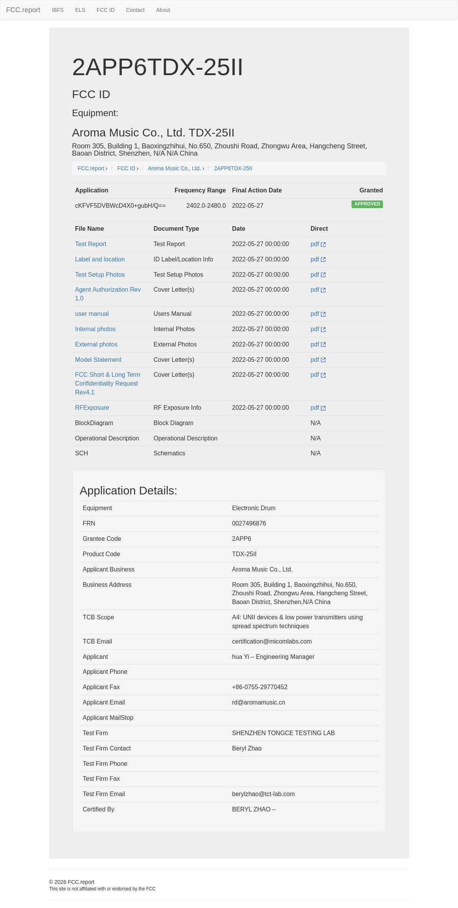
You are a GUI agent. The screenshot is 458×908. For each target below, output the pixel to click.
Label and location (100, 259)
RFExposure (92, 407)
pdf (318, 244)
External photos (96, 344)
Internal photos (95, 329)
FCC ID (106, 10)
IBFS (58, 10)
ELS (80, 10)
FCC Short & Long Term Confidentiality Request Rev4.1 (107, 383)
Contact (135, 10)
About (163, 10)
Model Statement (98, 359)
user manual (92, 313)
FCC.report (23, 10)
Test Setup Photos (100, 274)
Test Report (90, 244)
